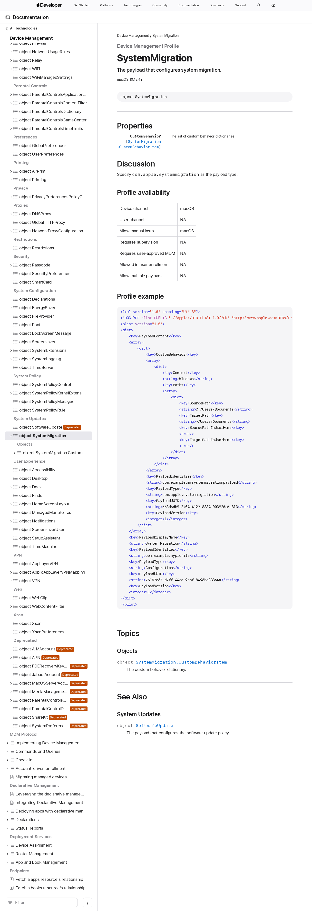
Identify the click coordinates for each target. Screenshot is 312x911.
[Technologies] (133, 5)
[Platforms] (106, 5)
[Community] (160, 5)
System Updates (139, 714)
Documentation (31, 17)
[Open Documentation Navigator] (7, 17)
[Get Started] (81, 5)
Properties (135, 125)
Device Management (133, 36)
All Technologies (21, 28)
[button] (259, 5)
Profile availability (143, 192)
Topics (128, 633)
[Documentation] (188, 5)
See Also (132, 696)
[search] (41, 902)
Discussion (136, 163)
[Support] (240, 5)
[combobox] (43, 902)
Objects (127, 650)
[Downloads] (217, 5)
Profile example (140, 296)
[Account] (273, 5)
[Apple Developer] (50, 5)
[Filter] (43, 902)
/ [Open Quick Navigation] (87, 902)
